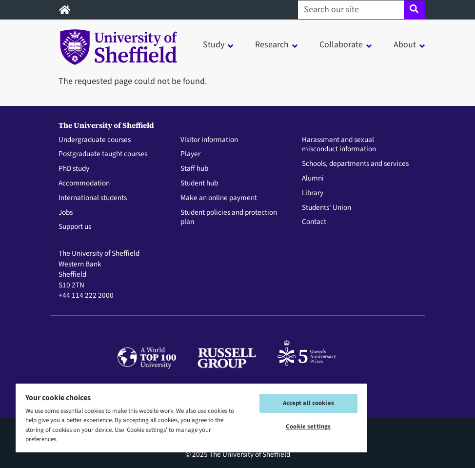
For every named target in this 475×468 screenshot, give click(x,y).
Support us (75, 227)
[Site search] (414, 9)
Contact (314, 222)
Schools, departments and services (355, 164)
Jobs (66, 213)
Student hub (199, 183)
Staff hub (194, 169)
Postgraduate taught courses (103, 154)
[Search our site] (351, 9)
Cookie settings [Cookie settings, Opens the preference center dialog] (308, 426)
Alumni (313, 178)
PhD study (74, 169)
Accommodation (84, 183)
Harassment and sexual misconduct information (339, 145)
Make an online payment (218, 198)
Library (312, 193)
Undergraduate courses (95, 140)
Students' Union (326, 208)
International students (93, 198)
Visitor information (209, 140)
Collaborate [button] (341, 45)
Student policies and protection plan (228, 217)
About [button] (405, 45)
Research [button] (272, 45)
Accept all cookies (308, 403)
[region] (191, 417)
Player (190, 154)
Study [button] (213, 45)
